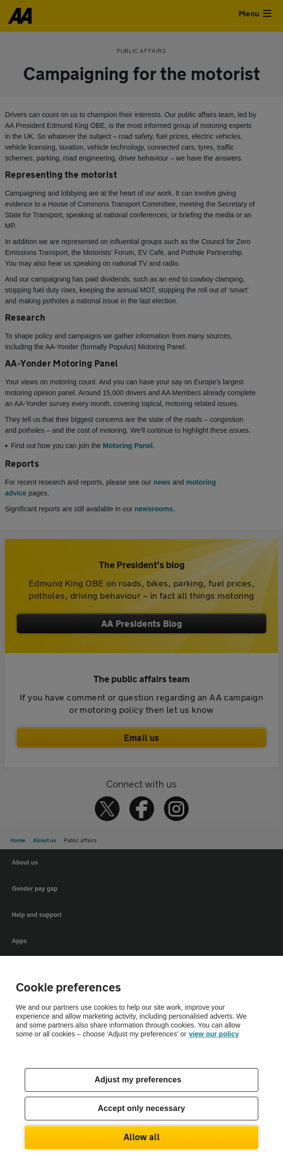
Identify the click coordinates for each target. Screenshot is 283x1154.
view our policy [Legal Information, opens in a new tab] (214, 1034)
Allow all (141, 1136)
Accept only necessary (141, 1108)
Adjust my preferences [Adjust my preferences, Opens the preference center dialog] (138, 1079)
